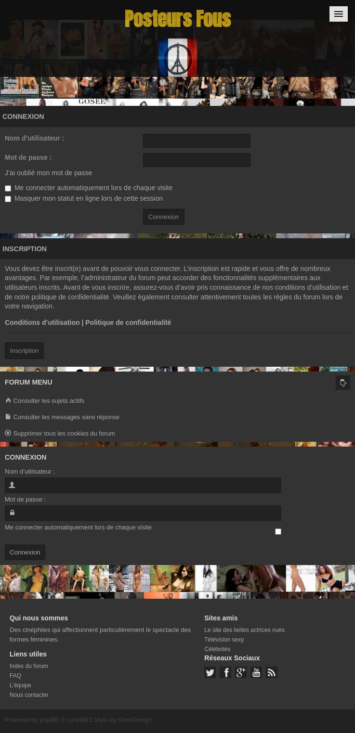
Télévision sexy (224, 639)
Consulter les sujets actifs (44, 401)
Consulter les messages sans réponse (62, 417)
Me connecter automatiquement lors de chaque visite (88, 188)
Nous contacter (29, 695)
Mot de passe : (28, 157)
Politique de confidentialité (128, 322)
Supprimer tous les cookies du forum (60, 434)
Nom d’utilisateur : (34, 138)
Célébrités (217, 649)
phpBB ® (52, 719)
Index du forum (29, 666)
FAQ (15, 675)
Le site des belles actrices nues (244, 630)
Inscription (24, 350)
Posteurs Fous (178, 19)
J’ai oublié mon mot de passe (48, 173)
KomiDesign (135, 719)
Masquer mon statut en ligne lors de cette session (84, 198)
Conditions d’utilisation (42, 322)
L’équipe (20, 685)
